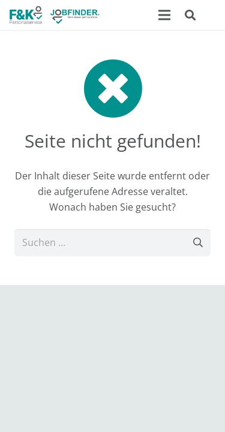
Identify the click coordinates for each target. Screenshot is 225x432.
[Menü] (164, 15)
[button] (190, 15)
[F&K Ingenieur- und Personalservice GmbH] (55, 15)
